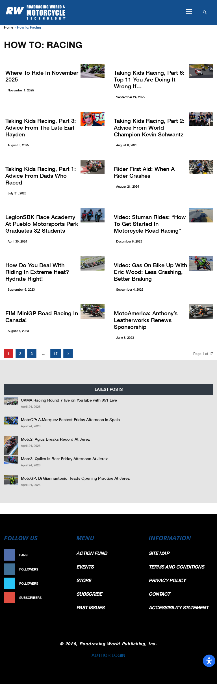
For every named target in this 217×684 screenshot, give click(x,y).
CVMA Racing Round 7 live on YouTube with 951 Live (69, 400)
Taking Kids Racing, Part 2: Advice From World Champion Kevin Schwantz (149, 127)
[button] (189, 11)
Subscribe (59, 597)
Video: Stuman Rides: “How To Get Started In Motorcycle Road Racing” (150, 223)
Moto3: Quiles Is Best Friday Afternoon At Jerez (64, 458)
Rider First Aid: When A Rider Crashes (144, 172)
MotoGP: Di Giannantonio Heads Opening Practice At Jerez (75, 478)
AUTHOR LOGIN (108, 655)
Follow (62, 569)
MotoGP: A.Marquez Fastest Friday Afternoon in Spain (70, 419)
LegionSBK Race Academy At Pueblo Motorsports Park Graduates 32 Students (41, 223)
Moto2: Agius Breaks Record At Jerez (55, 439)
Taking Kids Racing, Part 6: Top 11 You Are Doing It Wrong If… (149, 79)
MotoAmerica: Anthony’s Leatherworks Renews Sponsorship (145, 320)
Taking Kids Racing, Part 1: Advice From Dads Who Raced (40, 175)
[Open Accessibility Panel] (209, 661)
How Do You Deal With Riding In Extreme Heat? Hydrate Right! (37, 271)
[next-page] (68, 353)
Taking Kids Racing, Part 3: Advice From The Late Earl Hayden (40, 127)
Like (65, 555)
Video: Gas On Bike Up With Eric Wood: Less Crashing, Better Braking (150, 271)
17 (56, 353)
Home (8, 27)
